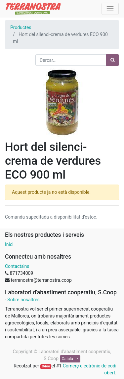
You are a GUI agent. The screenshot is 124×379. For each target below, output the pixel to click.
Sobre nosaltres (23, 299)
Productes (20, 27)
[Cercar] (112, 60)
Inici (9, 244)
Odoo (46, 366)
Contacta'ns (17, 266)
